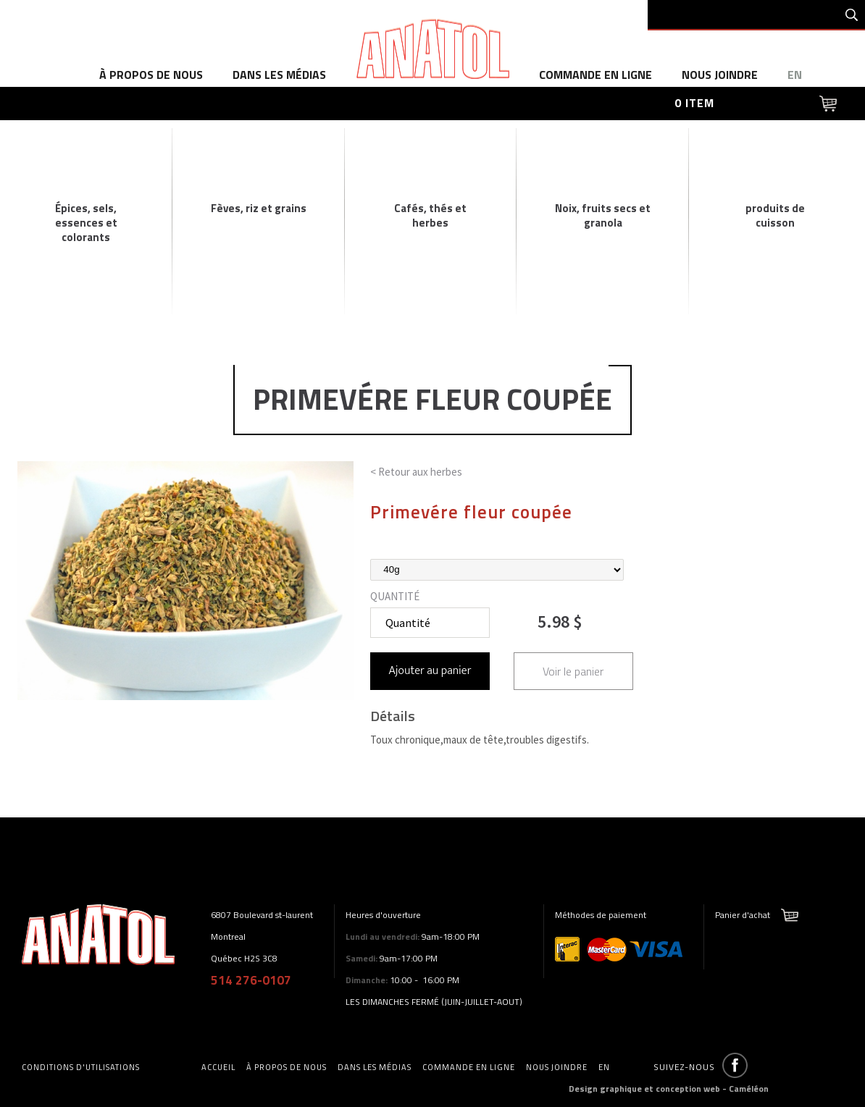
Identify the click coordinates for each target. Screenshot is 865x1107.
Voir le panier (573, 671)
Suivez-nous (684, 1067)
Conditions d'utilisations (81, 1067)
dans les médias (279, 74)
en (794, 74)
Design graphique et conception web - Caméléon (669, 1088)
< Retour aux (416, 472)
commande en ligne (595, 74)
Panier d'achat (742, 915)
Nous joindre (720, 74)
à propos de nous (151, 74)
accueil (218, 1067)
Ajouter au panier (430, 671)
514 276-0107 (251, 980)
